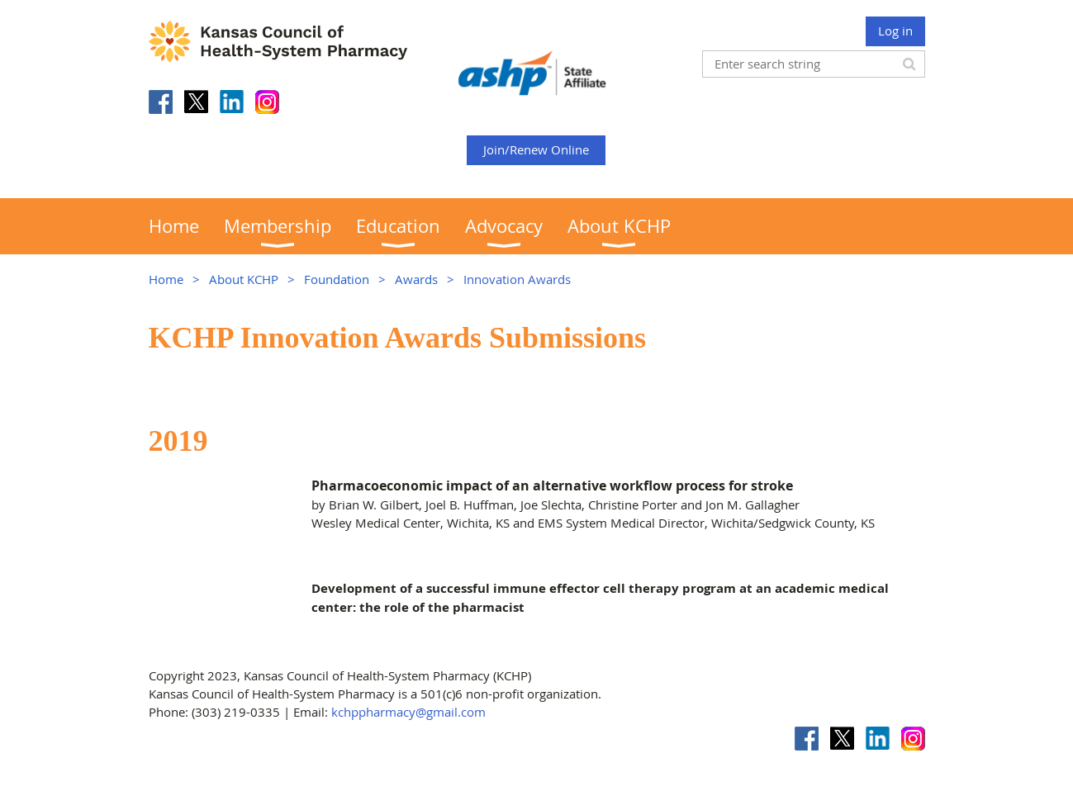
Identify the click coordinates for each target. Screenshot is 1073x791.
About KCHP (243, 279)
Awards (416, 279)
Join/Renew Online (536, 149)
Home (166, 279)
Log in (895, 30)
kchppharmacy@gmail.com (408, 711)
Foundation (336, 279)
